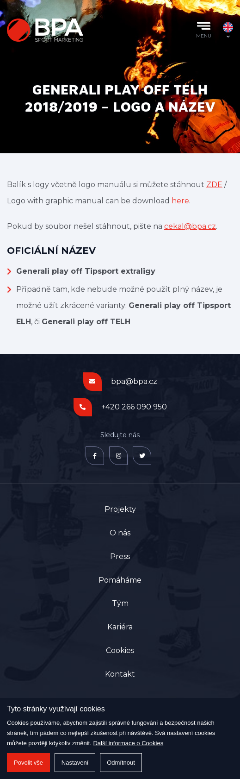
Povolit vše (28, 762)
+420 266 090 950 (134, 406)
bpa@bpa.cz (134, 381)
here (180, 200)
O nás (120, 532)
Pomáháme (120, 580)
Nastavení (75, 762)
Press (120, 556)
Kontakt (120, 674)
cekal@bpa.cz (190, 226)
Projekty (120, 509)
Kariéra (120, 626)
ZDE (214, 184)
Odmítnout (121, 762)
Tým (120, 603)
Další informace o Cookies (128, 743)
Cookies (120, 650)
